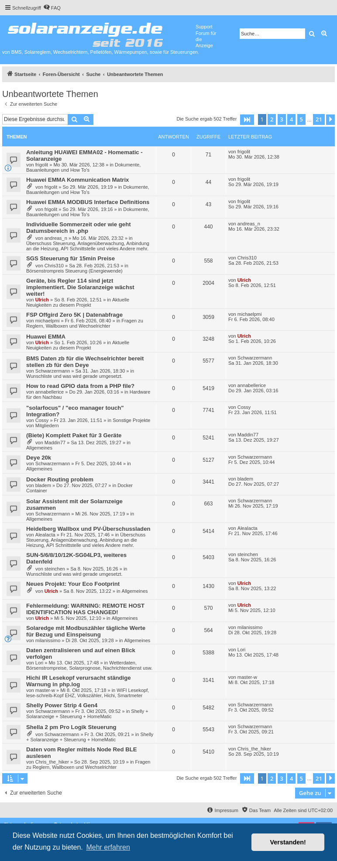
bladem (43, 485)
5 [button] (301, 119)
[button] (247, 119)
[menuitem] (52, 8)
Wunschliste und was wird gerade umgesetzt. (74, 376)
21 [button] (319, 119)
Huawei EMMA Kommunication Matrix (77, 179)
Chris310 (54, 265)
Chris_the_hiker (52, 761)
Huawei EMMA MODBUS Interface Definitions (87, 202)
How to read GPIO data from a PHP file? (80, 386)
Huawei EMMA (45, 336)
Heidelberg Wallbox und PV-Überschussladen (88, 529)
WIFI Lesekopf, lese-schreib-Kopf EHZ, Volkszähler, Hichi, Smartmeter (87, 693)
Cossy (42, 420)
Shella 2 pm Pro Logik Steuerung (71, 727)
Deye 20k (38, 457)
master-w (45, 690)
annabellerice (49, 391)
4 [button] (291, 119)
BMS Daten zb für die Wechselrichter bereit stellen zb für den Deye (85, 361)
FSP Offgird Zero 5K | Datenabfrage (74, 314)
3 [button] (281, 119)
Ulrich (42, 299)
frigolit (41, 164)
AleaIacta (45, 534)
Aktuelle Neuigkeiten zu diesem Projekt (77, 302)
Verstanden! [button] (288, 842)
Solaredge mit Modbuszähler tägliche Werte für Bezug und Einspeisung (85, 631)
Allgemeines (39, 447)
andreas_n (56, 238)
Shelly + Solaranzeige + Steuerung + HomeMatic (87, 714)
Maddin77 (55, 442)
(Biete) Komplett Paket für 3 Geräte (73, 435)
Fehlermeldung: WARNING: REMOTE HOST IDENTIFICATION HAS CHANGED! (85, 608)
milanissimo (47, 640)
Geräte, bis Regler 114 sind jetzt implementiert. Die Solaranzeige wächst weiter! (80, 287)
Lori (39, 662)
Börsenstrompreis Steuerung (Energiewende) (74, 270)
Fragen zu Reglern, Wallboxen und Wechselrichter (84, 323)
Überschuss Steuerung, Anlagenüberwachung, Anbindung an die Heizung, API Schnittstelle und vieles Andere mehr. (87, 246)
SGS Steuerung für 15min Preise (70, 258)
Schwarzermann (52, 370)
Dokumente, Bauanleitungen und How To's (83, 167)
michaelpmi (47, 320)
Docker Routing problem (59, 479)
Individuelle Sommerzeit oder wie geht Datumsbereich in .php (78, 227)
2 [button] (271, 119)
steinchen (55, 568)
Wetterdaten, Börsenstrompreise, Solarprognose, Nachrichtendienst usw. (89, 665)
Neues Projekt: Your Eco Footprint (73, 584)
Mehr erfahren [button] (108, 847)
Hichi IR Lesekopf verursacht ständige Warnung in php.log (78, 681)
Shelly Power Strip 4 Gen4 (61, 705)
